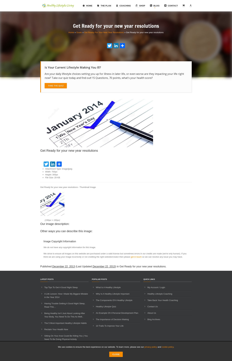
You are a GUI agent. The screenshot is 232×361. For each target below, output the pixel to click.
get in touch (136, 257)
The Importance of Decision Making (112, 319)
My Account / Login (156, 287)
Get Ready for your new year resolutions (143, 266)
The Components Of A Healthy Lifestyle (114, 300)
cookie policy (168, 347)
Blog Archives (153, 319)
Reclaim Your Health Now (56, 329)
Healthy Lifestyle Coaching (159, 294)
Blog (155, 6)
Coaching (123, 6)
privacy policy (151, 347)
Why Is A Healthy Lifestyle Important (112, 294)
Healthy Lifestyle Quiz (106, 306)
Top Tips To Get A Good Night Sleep (61, 287)
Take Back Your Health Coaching (162, 300)
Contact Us (152, 306)
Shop (140, 6)
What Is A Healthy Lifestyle (108, 287)
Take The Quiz (56, 85)
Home (87, 6)
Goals (79, 32)
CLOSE (116, 354)
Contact (171, 6)
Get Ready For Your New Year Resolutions (104, 32)
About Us (151, 313)
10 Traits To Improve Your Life (110, 326)
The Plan (104, 6)
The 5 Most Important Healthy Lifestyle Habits (65, 323)
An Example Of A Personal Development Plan (117, 313)
